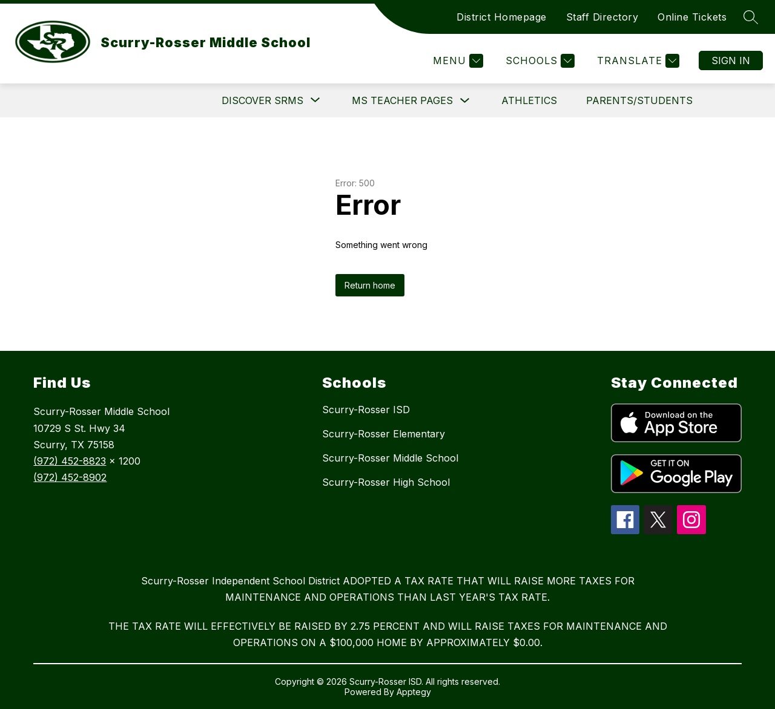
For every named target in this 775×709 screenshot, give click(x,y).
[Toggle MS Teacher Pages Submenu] (465, 101)
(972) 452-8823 (69, 461)
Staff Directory (602, 17)
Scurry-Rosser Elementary (383, 434)
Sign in (730, 60)
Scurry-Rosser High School (386, 482)
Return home (370, 285)
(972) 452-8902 (70, 477)
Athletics (529, 100)
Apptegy (414, 692)
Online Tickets (692, 17)
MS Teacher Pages (402, 100)
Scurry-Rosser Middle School (390, 458)
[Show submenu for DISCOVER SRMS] (262, 100)
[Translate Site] (636, 60)
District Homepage (502, 17)
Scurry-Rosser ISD (366, 410)
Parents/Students (639, 100)
